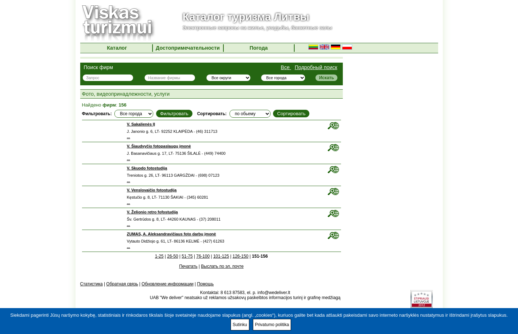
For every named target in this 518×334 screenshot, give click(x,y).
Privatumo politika (272, 324)
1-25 (159, 256)
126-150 (240, 256)
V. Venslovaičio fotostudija (152, 190)
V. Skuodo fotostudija (147, 168)
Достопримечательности (188, 48)
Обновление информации (168, 283)
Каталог (117, 48)
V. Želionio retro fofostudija (152, 212)
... (128, 137)
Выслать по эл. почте (222, 266)
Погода (259, 48)
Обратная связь (122, 283)
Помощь (205, 283)
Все (286, 67)
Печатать (188, 266)
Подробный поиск (316, 67)
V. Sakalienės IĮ (141, 124)
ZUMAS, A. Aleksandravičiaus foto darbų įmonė (171, 234)
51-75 (187, 256)
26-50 (172, 256)
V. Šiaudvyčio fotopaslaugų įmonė (159, 146)
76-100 (202, 256)
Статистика (91, 283)
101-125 (221, 256)
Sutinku (240, 324)
